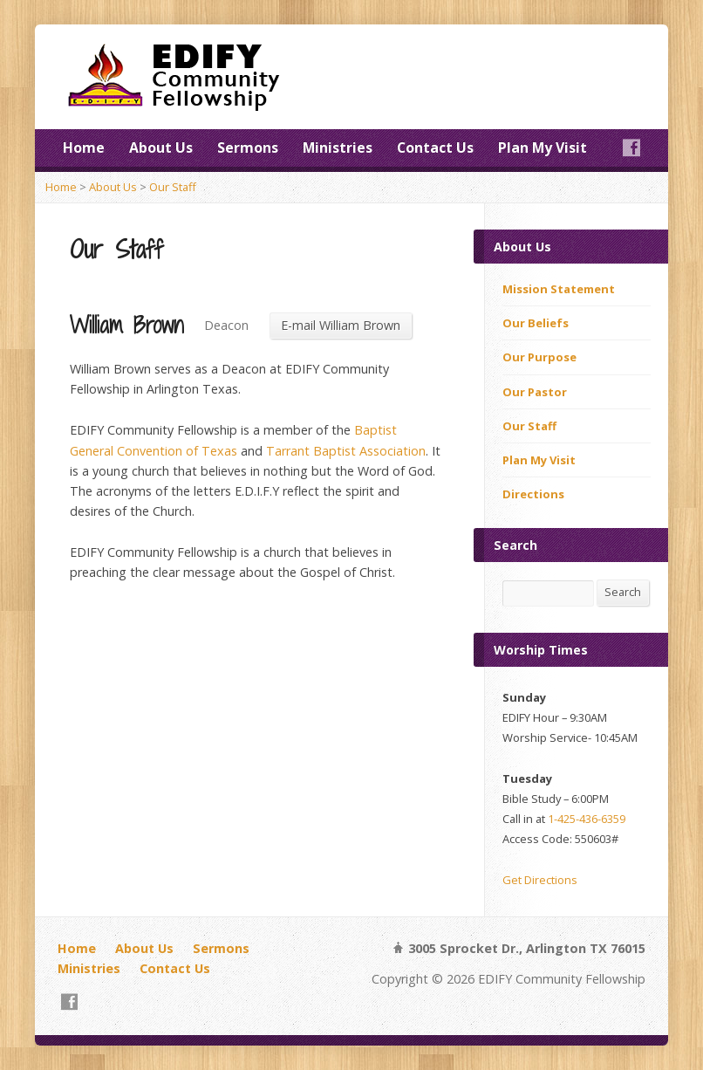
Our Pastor (534, 392)
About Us (161, 147)
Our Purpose (539, 357)
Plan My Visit (542, 147)
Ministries (337, 147)
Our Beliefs (535, 323)
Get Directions (539, 880)
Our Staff (172, 187)
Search (622, 592)
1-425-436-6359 (586, 819)
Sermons (247, 147)
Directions (533, 494)
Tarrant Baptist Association (346, 450)
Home (84, 147)
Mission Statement (558, 289)
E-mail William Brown (340, 325)
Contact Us (435, 147)
